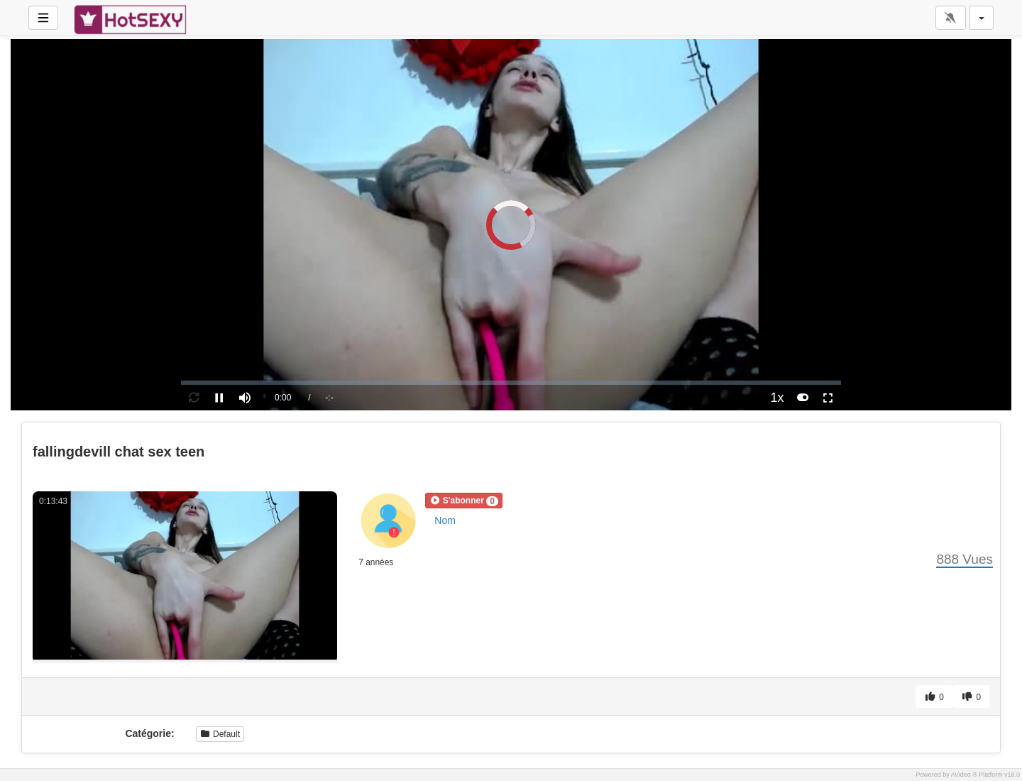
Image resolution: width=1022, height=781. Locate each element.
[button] (463, 500)
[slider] (511, 383)
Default (220, 734)
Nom (445, 520)
